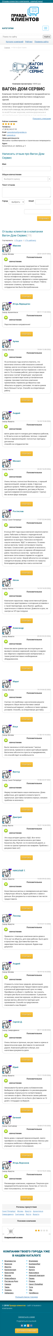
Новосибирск (10, 1278)
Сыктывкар (19, 1214)
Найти (47, 37)
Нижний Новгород (37, 1275)
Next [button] (49, 1233)
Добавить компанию (26, 1331)
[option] (26, 1234)
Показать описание (42, 119)
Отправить (44, 218)
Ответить (26, 297)
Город (3, 201)
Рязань (32, 1281)
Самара (8, 1284)
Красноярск (34, 1273)
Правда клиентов (17, 1305)
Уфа (30, 1290)
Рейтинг (29, 42)
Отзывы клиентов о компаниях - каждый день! (22, 1)
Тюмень (8, 1290)
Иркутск (28, 1211)
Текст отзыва (8, 185)
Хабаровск (9, 1293)
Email (30, 201)
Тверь (7, 1287)
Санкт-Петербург (9, 1211)
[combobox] (26, 179)
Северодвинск (8, 1214)
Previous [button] (3, 1233)
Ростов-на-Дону (11, 1281)
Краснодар (9, 1273)
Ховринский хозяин (26, 1234)
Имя (4, 164)
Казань (32, 1267)
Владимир (33, 1261)
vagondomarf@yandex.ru (17, 132)
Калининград (10, 1270)
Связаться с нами (26, 1317)
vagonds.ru (11, 135)
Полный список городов (26, 1297)
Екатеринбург (34, 1264)
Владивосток (10, 1261)
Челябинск (33, 1293)
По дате (18, 240)
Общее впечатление (11, 174)
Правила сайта (41, 42)
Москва (20, 1211)
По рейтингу (30, 240)
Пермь (31, 1278)
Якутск (28, 1214)
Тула (31, 1287)
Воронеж (8, 1264)
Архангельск (38, 1211)
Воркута (36, 1214)
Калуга (32, 1270)
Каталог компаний (14, 42)
